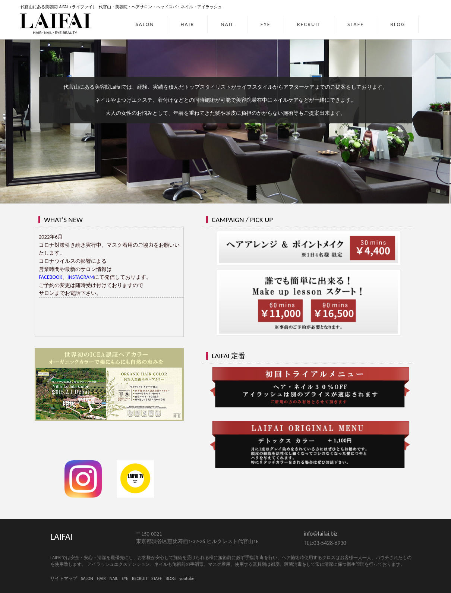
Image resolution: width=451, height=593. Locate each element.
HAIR (187, 24)
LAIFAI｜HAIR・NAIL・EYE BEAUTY (56, 23)
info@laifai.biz (320, 533)
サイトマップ (63, 578)
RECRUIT (309, 24)
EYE (266, 24)
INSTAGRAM (80, 277)
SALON (145, 24)
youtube (187, 578)
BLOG (397, 24)
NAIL (227, 24)
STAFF (355, 24)
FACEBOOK (50, 277)
